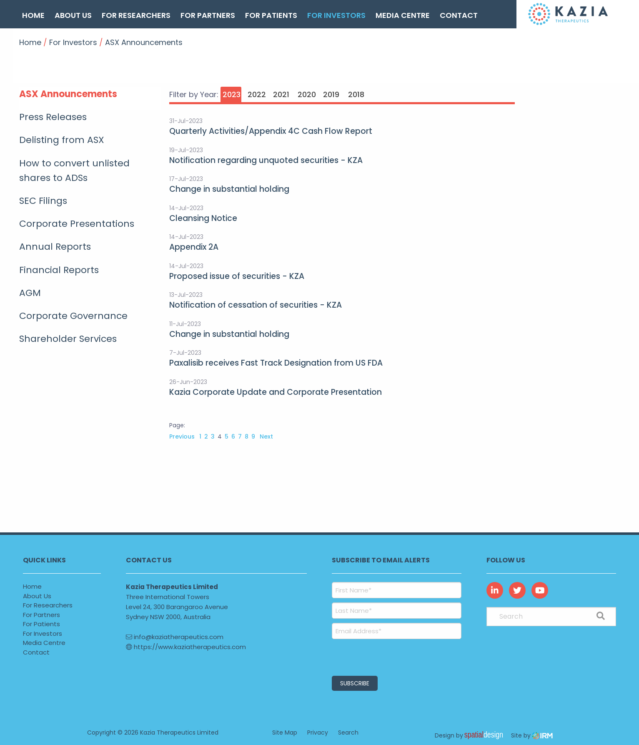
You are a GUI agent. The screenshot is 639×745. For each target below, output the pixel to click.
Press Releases (53, 116)
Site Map (284, 732)
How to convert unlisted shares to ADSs (74, 170)
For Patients (271, 15)
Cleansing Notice (203, 218)
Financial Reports (59, 269)
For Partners (207, 15)
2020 (307, 94)
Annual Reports (55, 246)
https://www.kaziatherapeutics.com (186, 646)
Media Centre (403, 15)
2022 (257, 94)
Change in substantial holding (229, 189)
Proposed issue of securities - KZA (236, 276)
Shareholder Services (68, 338)
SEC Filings (43, 200)
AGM (30, 292)
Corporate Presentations (76, 223)
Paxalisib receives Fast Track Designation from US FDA (276, 363)
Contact (459, 15)
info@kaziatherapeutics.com (174, 636)
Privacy (317, 732)
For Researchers (136, 15)
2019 (331, 94)
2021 (281, 94)
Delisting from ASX (61, 139)
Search (348, 732)
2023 (232, 94)
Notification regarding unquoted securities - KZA (266, 160)
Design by (471, 735)
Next (265, 436)
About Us (73, 15)
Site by (532, 735)
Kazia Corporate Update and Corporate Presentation (275, 392)
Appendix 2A (193, 247)
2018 (356, 94)
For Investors (336, 15)
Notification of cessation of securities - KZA (255, 305)
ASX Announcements (68, 94)
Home (33, 15)
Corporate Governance (73, 315)
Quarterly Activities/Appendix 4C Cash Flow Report (270, 131)
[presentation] (382, 656)
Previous (182, 436)
